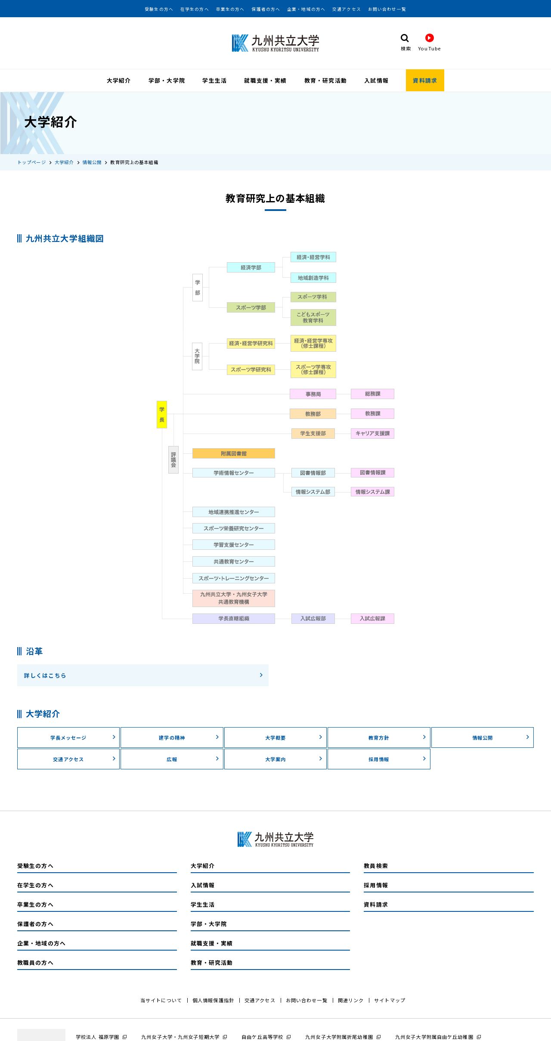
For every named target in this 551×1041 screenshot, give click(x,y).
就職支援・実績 (265, 80)
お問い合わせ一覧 (387, 9)
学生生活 (214, 80)
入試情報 (376, 80)
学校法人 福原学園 (97, 1035)
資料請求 (425, 80)
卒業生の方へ (230, 9)
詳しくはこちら (143, 675)
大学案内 (294, 758)
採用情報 (397, 758)
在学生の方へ (194, 9)
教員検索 (376, 865)
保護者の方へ (265, 9)
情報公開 (92, 161)
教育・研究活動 (325, 80)
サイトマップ (390, 999)
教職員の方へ (35, 961)
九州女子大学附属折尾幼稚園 (339, 1035)
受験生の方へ (159, 9)
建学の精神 (189, 736)
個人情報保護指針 (213, 999)
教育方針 (397, 736)
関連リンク (351, 999)
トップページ (31, 161)
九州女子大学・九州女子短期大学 (180, 1035)
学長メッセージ (83, 736)
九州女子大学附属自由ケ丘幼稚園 (434, 1035)
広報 (193, 758)
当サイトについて (161, 999)
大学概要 (294, 736)
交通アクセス (346, 9)
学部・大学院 (167, 80)
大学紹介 (119, 80)
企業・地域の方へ (306, 9)
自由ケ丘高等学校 (262, 1035)
